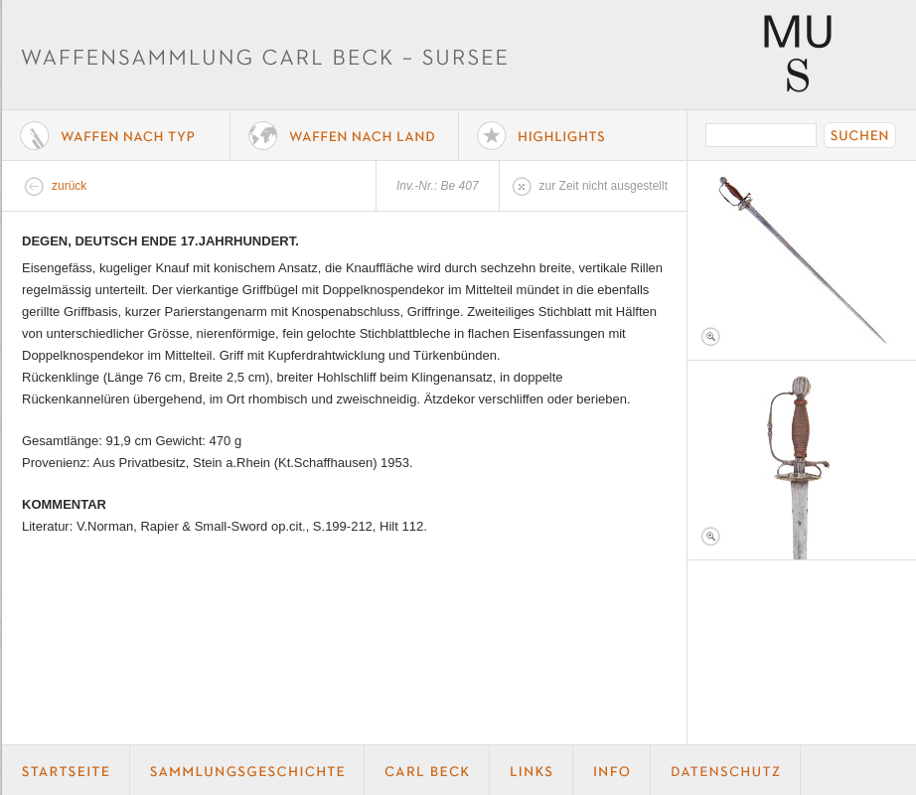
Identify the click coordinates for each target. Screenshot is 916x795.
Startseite (66, 770)
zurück (69, 186)
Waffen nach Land (344, 135)
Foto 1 (801, 260)
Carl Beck (427, 770)
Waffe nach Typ (116, 135)
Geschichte (247, 770)
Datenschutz (726, 770)
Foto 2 (801, 460)
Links (531, 770)
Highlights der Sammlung (573, 135)
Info (612, 770)
